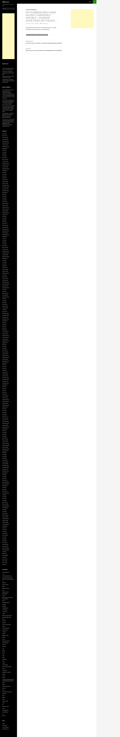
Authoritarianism (5, 588)
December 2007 (5, 465)
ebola (3, 619)
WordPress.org (5, 729)
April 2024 (4, 177)
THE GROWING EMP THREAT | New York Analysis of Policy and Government (8, 107)
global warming (5, 635)
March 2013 (4, 350)
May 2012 (4, 368)
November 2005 (5, 493)
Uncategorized (5, 710)
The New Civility (5, 706)
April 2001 (4, 540)
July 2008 (4, 452)
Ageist (3, 586)
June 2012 (4, 366)
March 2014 (4, 330)
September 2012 (5, 361)
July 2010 (4, 408)
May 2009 (4, 434)
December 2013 (5, 335)
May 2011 (4, 390)
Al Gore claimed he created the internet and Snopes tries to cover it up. (8, 97)
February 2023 (5, 203)
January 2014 (5, 333)
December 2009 (5, 421)
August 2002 (4, 526)
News (3, 661)
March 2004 (4, 513)
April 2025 (4, 155)
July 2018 (4, 289)
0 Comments (45, 23)
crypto (3, 613)
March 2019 (4, 276)
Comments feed (5, 727)
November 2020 (5, 253)
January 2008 (5, 463)
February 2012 (5, 373)
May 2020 (4, 264)
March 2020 (4, 267)
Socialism (4, 693)
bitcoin (3, 595)
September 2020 (5, 256)
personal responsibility (6, 666)
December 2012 (5, 355)
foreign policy (5, 630)
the (3, 704)
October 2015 (5, 308)
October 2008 (5, 447)
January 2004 (5, 516)
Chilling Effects (5, 608)
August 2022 (4, 214)
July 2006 (4, 487)
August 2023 (4, 192)
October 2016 (5, 295)
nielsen (3, 663)
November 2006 (5, 483)
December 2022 (5, 207)
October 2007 (5, 469)
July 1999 (4, 557)
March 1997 (4, 560)
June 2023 (4, 196)
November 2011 (5, 379)
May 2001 (4, 538)
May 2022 (4, 220)
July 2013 (4, 344)
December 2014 (5, 313)
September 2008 (5, 449)
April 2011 (4, 392)
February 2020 (5, 269)
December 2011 (5, 377)
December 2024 (5, 163)
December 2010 (5, 399)
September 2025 (5, 146)
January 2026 (5, 139)
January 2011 (5, 397)
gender (3, 633)
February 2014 (5, 331)
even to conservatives (6, 624)
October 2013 (5, 339)
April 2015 (4, 309)
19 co (3, 574)
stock (3, 699)
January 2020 (5, 271)
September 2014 (5, 319)
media (3, 657)
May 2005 (4, 498)
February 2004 (5, 515)
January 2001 (5, 546)
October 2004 (5, 507)
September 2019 (5, 273)
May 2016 (4, 300)
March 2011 (4, 394)
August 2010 (4, 406)
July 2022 (4, 216)
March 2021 (4, 245)
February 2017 (5, 293)
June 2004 (4, 509)
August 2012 (4, 362)
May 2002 (4, 531)
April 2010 (4, 414)
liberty (3, 652)
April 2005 (4, 500)
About (90, 1)
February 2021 (5, 247)
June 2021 (4, 240)
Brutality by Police (6, 602)
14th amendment (5, 572)
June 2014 (4, 324)
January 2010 (5, 419)
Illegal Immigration (6, 641)
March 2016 (4, 304)
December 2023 (5, 185)
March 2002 (4, 533)
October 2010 (5, 403)
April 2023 (4, 199)
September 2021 (5, 234)
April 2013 (4, 348)
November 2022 (5, 209)
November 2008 (5, 445)
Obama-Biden (5, 664)
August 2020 (4, 258)
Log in (3, 723)
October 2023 (5, 188)
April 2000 (4, 553)
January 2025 (5, 161)
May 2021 (4, 242)
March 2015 (4, 311)
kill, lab (3, 650)
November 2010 (5, 401)
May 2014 (4, 326)
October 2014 (5, 317)
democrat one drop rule (7, 615)
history (3, 637)
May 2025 (4, 154)
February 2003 (5, 522)
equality (4, 622)
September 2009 (5, 427)
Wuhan (3, 715)
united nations (5, 712)
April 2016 (4, 302)
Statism (3, 697)
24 (2, 581)
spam (3, 695)
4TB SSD (4, 582)
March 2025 (4, 157)
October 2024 (5, 166)
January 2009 (5, 441)
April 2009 (4, 436)
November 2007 (5, 467)
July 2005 (4, 494)
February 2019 (5, 278)
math (3, 655)
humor (3, 639)
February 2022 (5, 225)
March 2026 (4, 135)
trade (3, 708)
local (3, 653)
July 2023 (4, 194)
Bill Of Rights (5, 593)
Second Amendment (6, 686)
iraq (3, 648)
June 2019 (4, 275)
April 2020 (4, 265)
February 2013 (5, 352)
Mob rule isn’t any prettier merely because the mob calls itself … (8, 73)
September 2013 (5, 341)
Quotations (4, 670)
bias (3, 590)
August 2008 (4, 450)
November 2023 (5, 187)
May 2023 (4, 198)
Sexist (3, 690)
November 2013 (5, 337)
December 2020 (5, 251)
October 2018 (5, 286)
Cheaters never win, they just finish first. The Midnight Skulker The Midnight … (44, 50)
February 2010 (5, 417)
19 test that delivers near (7, 576)
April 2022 (4, 221)
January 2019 (5, 280)
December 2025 (5, 141)
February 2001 (5, 544)
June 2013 (4, 346)
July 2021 (4, 238)
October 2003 (5, 520)
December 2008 (5, 443)
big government (5, 592)
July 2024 (4, 172)
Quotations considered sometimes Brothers (37, 34)
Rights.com (5, 2)
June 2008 (4, 454)
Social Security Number (7, 691)
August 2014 (4, 320)
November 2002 (5, 524)
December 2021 (5, 229)
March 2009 (4, 438)
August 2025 (4, 148)
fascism (3, 626)
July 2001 (4, 537)
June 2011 (4, 388)
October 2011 (5, 381)
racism (3, 675)
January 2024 (5, 183)
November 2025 (5, 143)
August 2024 (4, 170)
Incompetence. (5, 642)
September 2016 (5, 297)
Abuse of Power (5, 584)
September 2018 (5, 287)
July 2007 (4, 474)
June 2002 (4, 529)
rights (3, 682)
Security (4, 688)
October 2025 (5, 144)
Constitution (4, 609)
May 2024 (4, 176)
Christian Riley (5, 113)
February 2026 (5, 137)
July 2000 (4, 551)
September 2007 (5, 471)
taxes (3, 702)
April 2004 (4, 511)
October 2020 (5, 254)
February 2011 (5, 395)
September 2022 (5, 212)
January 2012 (5, 375)
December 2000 (5, 548)
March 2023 (4, 201)
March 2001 (4, 542)
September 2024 (5, 168)
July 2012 (4, 364)
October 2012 (5, 359)
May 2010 (4, 412)
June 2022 (4, 218)
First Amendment (5, 628)
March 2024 (4, 179)
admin (37, 23)
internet (4, 644)
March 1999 (4, 559)
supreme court (5, 701)
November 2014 (5, 315)
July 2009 (4, 430)
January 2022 (5, 227)
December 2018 (5, 282)
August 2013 (4, 342)
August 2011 (4, 384)
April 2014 (4, 328)
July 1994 (4, 564)
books (3, 600)
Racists (3, 677)
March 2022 (4, 223)
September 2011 (5, 383)
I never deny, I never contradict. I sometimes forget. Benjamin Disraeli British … (44, 43)
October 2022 (5, 210)
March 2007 (4, 480)
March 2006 (4, 491)
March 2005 (4, 502)
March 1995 (4, 562)
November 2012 (5, 357)
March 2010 (4, 416)
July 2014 (4, 322)
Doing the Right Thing (6, 617)
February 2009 (5, 439)
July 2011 (4, 386)
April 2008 (4, 458)
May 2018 (4, 291)
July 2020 (4, 260)
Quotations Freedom (31, 9)
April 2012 (4, 370)
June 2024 (4, 174)
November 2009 (5, 423)
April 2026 (4, 133)
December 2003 (5, 518)
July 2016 (4, 298)
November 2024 (5, 165)
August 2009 (4, 428)
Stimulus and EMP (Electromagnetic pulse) (8, 110)
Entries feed (4, 725)
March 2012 (4, 372)
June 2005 (4, 496)
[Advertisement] (82, 18)
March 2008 (4, 460)
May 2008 (4, 456)
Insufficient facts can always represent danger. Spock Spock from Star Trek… (8, 81)
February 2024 (5, 181)
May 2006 (4, 489)
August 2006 (4, 485)
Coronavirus (4, 611)
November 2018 (5, 284)
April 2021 (4, 243)
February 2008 (5, 461)
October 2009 (5, 425)
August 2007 (4, 472)
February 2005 (5, 504)
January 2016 (5, 306)
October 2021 (5, 232)
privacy (3, 668)
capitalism (4, 606)
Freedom (4, 631)
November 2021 (5, 231)
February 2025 (5, 159)
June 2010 (4, 410)
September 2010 (5, 405)
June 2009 (4, 432)
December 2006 (5, 482)
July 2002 (4, 527)
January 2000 (5, 555)
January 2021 (5, 249)
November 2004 (5, 505)
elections (4, 620)
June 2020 (4, 262)
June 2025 (4, 152)
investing (4, 646)
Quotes (3, 674)
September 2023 (5, 190)
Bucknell (4, 604)
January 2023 (5, 205)
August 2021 (4, 236)
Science (3, 684)
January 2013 (5, 353)
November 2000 (5, 549)
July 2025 (4, 150)
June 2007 (4, 476)
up (2, 713)
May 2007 (4, 478)
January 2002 (5, 535)
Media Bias (4, 659)
